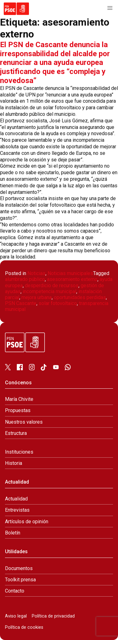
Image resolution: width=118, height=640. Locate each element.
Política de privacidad (53, 616)
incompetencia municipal (49, 291)
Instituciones (19, 452)
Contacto (14, 591)
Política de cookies (24, 627)
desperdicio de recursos (51, 285)
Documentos (19, 568)
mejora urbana (36, 297)
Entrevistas (17, 510)
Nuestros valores (24, 422)
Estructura (16, 433)
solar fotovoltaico (58, 303)
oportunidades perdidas (80, 297)
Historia (13, 463)
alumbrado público (25, 279)
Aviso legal (16, 616)
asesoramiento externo (72, 279)
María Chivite (19, 399)
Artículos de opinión (26, 521)
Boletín (12, 533)
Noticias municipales (70, 273)
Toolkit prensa (20, 580)
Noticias (36, 273)
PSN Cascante (20, 303)
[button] (110, 8)
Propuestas (18, 410)
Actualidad (16, 499)
